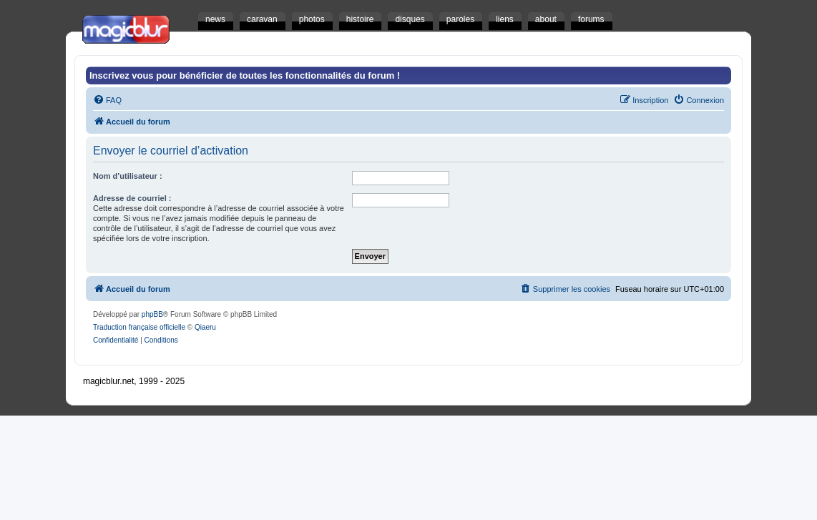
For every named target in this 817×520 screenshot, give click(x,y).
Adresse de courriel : (132, 198)
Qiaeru (205, 327)
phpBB (152, 314)
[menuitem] (107, 100)
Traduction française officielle (139, 327)
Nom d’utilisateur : (127, 176)
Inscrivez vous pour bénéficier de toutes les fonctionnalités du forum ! (244, 75)
